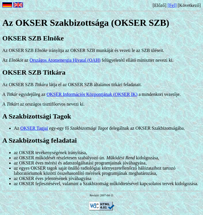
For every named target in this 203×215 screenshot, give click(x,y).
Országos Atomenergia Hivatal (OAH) (65, 60)
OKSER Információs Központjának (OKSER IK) (92, 94)
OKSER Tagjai (34, 128)
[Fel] (172, 5)
